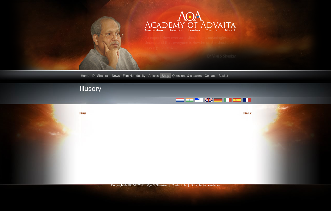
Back (247, 113)
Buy (82, 113)
